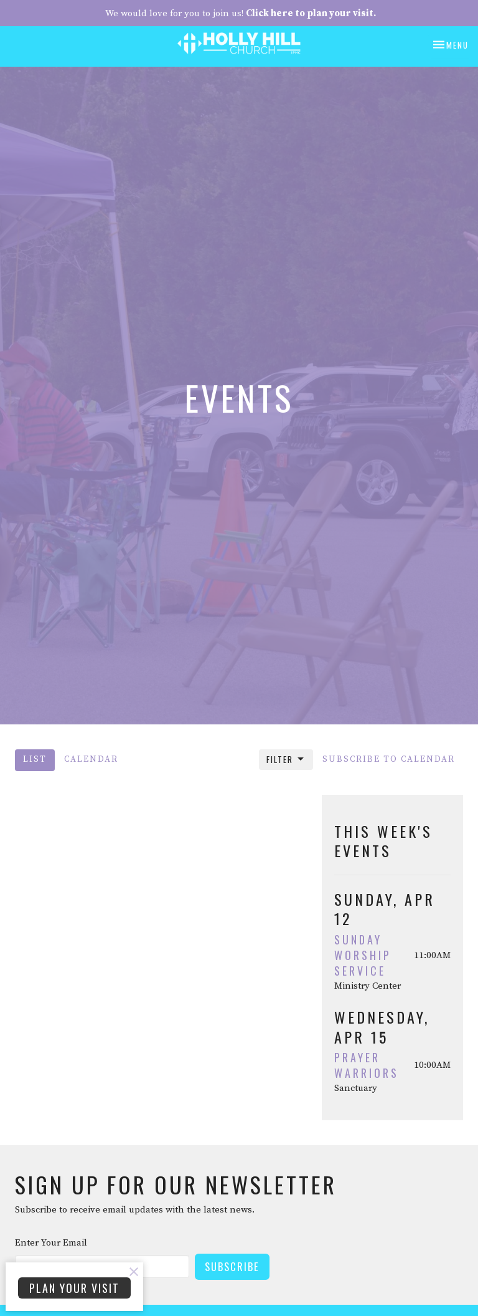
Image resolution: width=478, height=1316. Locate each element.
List (35, 759)
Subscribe (232, 1266)
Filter (286, 759)
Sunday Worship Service (362, 955)
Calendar (91, 759)
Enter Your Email (51, 1243)
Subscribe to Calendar (388, 759)
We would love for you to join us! (240, 13)
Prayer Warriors (366, 1065)
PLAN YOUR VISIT (74, 1288)
